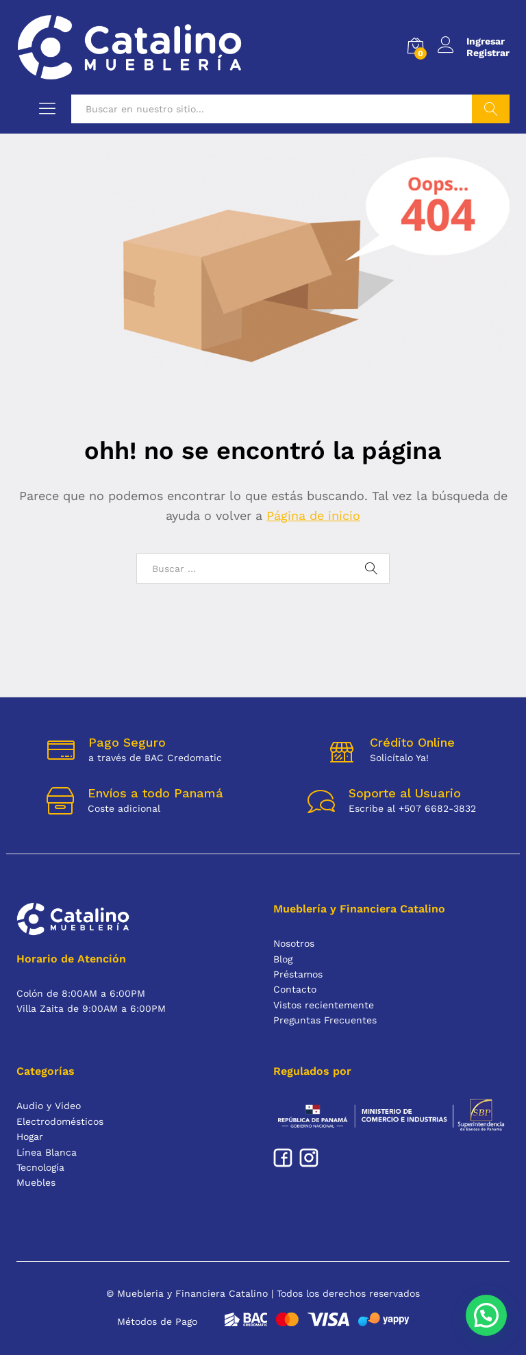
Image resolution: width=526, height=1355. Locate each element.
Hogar (29, 1136)
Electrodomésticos (59, 1121)
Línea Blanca (46, 1152)
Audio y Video (48, 1105)
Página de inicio (313, 515)
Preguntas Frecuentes (325, 1020)
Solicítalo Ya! (399, 757)
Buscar (491, 109)
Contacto (294, 989)
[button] (486, 1314)
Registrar (488, 52)
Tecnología (40, 1167)
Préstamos (298, 974)
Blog (282, 959)
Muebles (35, 1182)
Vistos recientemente (323, 1004)
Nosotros (293, 943)
